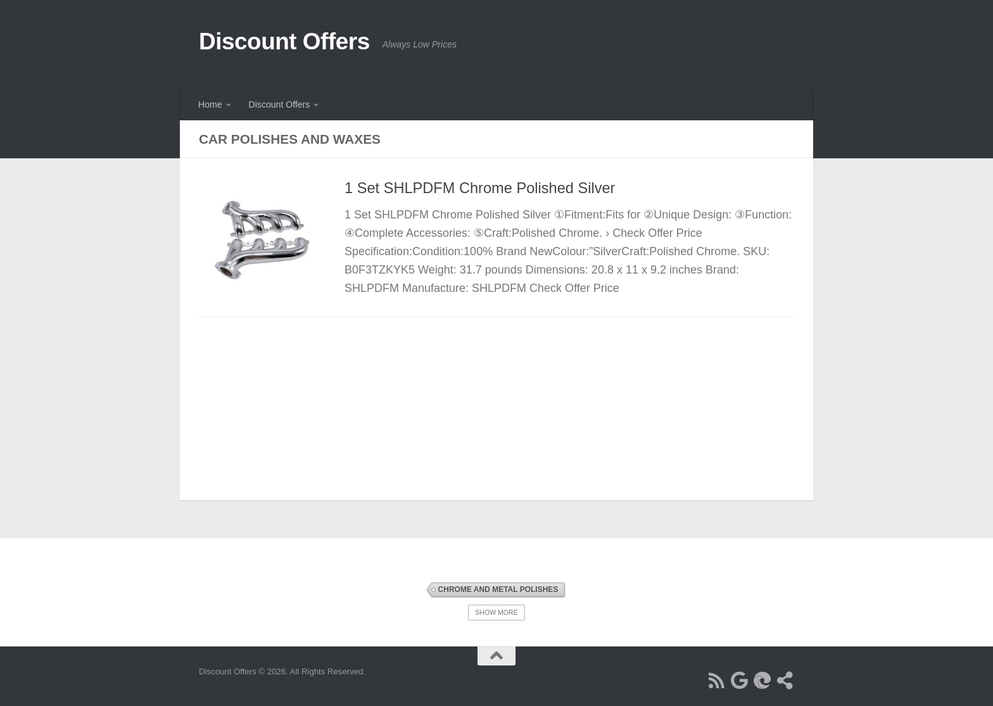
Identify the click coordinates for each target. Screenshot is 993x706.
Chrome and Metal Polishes (498, 589)
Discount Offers (284, 41)
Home (210, 104)
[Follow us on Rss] (717, 681)
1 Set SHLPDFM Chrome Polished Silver (480, 188)
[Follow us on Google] (740, 681)
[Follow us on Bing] (762, 681)
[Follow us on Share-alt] (785, 681)
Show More (496, 612)
